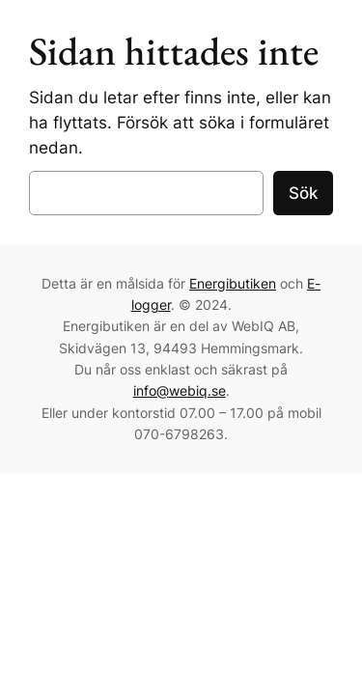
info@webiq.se (179, 390)
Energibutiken (232, 283)
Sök (303, 193)
